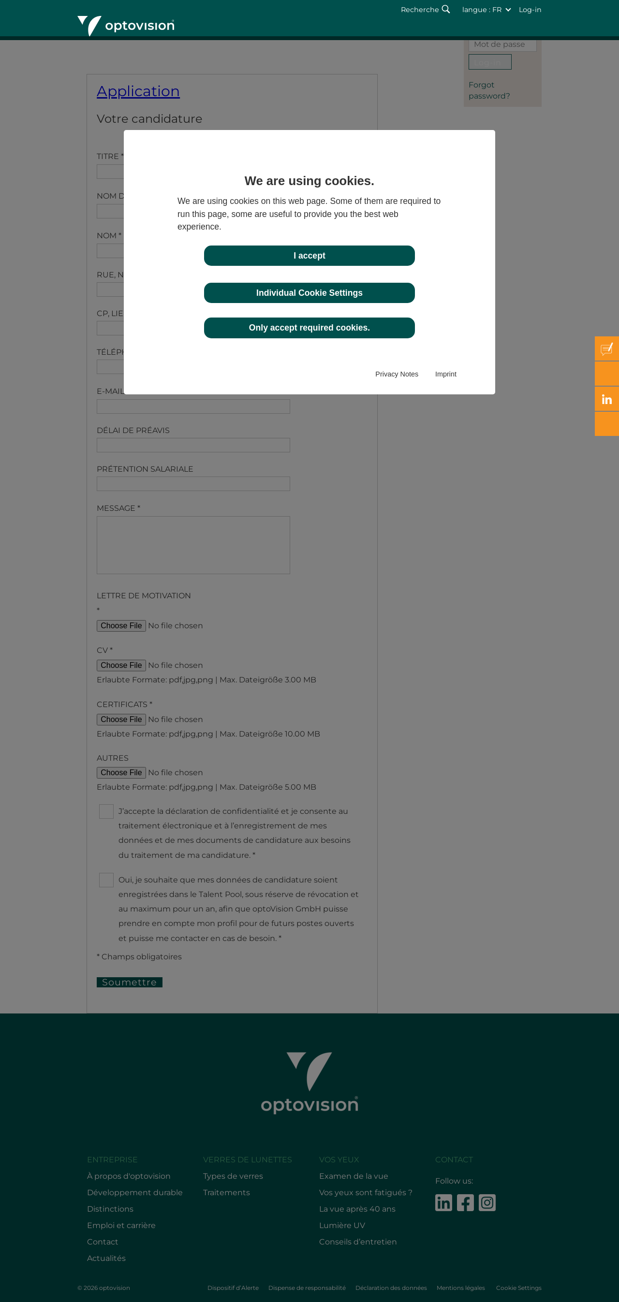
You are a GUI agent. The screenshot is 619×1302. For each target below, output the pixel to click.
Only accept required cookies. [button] (309, 328)
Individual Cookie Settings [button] (309, 293)
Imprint (446, 374)
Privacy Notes (396, 374)
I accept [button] (309, 255)
